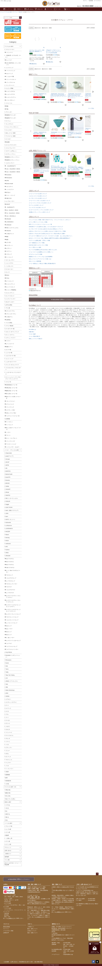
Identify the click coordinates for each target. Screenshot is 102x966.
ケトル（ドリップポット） (12, 127)
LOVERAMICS (9, 222)
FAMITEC (7, 495)
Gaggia (7, 504)
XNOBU (7, 696)
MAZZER (7, 531)
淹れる (7, 817)
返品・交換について (57, 884)
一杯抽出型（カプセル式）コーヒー (13, 56)
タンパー (7, 272)
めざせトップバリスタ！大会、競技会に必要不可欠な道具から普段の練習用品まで (49, 238)
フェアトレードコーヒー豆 (12, 416)
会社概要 (6, 961)
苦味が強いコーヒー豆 (11, 387)
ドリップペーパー (9, 85)
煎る (6, 820)
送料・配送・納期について (34, 884)
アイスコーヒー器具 (10, 136)
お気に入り (39, 9)
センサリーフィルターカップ (13, 640)
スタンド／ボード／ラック (12, 331)
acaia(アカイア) (9, 456)
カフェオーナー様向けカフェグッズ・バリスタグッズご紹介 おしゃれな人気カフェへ (50, 235)
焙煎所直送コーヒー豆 (11, 384)
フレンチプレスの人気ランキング (37, 207)
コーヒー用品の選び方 (34, 336)
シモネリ (7, 726)
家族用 (7, 835)
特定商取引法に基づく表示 (26, 961)
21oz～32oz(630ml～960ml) (13, 171)
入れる (7, 808)
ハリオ (7, 744)
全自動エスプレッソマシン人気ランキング (39, 212)
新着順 (50, 27)
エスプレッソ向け (10, 410)
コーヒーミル (8, 103)
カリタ (7, 711)
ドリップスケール (10, 82)
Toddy (6, 672)
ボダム (7, 753)
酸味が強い (8, 793)
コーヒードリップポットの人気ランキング (39, 200)
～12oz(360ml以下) (11, 166)
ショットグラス (9, 263)
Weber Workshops (10, 690)
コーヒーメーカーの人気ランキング (38, 193)
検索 (20, 17)
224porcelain (8, 453)
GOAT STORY (9, 507)
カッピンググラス (10, 94)
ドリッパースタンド (11, 79)
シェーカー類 (8, 352)
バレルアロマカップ (11, 578)
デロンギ (7, 738)
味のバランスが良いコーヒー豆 (13, 397)
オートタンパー (10, 281)
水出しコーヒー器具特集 (35, 261)
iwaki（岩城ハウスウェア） (12, 510)
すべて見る (91, 108)
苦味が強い (8, 790)
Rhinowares (9, 177)
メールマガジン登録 (8, 930)
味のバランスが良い (10, 799)
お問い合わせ (28, 9)
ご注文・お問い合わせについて (84, 884)
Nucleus (7, 549)
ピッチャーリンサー (10, 298)
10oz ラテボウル (10, 567)
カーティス (8, 708)
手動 (7, 109)
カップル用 (8, 829)
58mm (7, 275)
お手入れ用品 (8, 305)
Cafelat (7, 486)
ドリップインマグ (10, 441)
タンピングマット (10, 284)
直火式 (20, 12)
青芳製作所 (8, 780)
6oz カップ (8, 631)
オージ (7, 705)
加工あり (8, 192)
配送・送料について (32, 928)
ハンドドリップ (9, 67)
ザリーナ (7, 723)
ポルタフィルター (9, 302)
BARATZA (8, 471)
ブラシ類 (7, 308)
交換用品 (8, 319)
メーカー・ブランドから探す (12, 450)
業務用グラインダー (11, 115)
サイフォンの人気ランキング (36, 205)
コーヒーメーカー (9, 49)
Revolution (8, 174)
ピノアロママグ (10, 592)
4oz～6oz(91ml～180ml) (12, 210)
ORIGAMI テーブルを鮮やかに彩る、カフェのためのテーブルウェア (46, 226)
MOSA (7, 540)
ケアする (7, 805)
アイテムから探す (8, 12)
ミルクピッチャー (9, 163)
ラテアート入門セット (11, 151)
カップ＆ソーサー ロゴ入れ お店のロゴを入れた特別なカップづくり (46, 229)
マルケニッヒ (8, 759)
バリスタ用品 (8, 322)
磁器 (7, 239)
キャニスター (8, 130)
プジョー (7, 750)
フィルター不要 (10, 76)
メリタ (7, 765)
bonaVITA (7, 477)
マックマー (8, 762)
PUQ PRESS (8, 652)
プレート (8, 435)
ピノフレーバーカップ (11, 623)
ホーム (1, 12)
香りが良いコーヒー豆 (11, 393)
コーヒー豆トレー (10, 100)
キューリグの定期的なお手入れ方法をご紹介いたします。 (43, 249)
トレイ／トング (9, 358)
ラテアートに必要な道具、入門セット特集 (39, 240)
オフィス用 (8, 844)
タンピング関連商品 (11, 290)
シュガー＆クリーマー (11, 361)
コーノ (7, 717)
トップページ (7, 9)
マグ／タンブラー (9, 260)
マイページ (48, 9)
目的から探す (8, 802)
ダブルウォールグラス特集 (35, 254)
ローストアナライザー (11, 145)
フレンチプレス (9, 124)
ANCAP (8, 204)
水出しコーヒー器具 (10, 133)
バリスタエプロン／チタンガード (13, 368)
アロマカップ (9, 575)
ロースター (8, 139)
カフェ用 (7, 832)
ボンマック (8, 756)
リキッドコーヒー (10, 401)
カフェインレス (10, 404)
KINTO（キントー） (10, 519)
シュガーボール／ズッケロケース (13, 373)
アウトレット (8, 847)
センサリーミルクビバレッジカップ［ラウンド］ (13, 610)
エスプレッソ (9, 245)
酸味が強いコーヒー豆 (11, 390)
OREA (7, 552)
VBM (6, 687)
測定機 (7, 142)
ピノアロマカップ (10, 581)
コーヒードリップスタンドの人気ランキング (40, 203)
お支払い (6, 884)
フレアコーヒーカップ (11, 646)
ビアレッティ (8, 747)
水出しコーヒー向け (11, 413)
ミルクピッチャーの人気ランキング (38, 196)
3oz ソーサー (9, 628)
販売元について (56, 924)
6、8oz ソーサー (10, 637)
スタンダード (9, 186)
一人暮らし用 (8, 838)
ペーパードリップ (10, 70)
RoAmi (7, 663)
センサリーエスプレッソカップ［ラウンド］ (13, 601)
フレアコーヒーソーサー (12, 649)
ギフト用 (7, 841)
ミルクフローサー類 (10, 355)
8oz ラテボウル (10, 564)
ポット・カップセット (11, 438)
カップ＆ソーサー (9, 201)
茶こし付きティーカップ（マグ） (13, 428)
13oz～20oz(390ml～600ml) (13, 169)
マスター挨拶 (32, 334)
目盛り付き (9, 198)
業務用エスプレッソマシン (12, 157)
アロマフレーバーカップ (12, 617)
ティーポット (9, 421)
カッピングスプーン (11, 97)
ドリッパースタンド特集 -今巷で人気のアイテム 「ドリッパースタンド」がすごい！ (50, 219)
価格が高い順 (44, 27)
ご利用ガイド (18, 9)
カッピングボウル (10, 91)
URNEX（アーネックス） (11, 681)
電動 (7, 106)
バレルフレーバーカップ (12, 620)
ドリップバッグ (10, 407)
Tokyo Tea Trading (9, 675)
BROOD (7, 483)
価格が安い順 (37, 27)
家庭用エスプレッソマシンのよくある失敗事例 (40, 256)
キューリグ (9, 60)
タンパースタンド (10, 287)
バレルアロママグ (10, 589)
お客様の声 (6, 932)
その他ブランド (10, 233)
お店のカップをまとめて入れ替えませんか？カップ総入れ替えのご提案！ (47, 233)
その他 (7, 783)
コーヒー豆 (8, 381)
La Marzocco (8, 525)
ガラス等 (8, 242)
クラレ (7, 714)
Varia (6, 684)
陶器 (7, 236)
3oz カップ (8, 625)
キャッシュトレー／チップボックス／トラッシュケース (13, 377)
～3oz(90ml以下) (10, 207)
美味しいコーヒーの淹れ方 (35, 338)
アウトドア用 (8, 826)
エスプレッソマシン (10, 154)
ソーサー (8, 432)
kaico (6, 516)
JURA (6, 513)
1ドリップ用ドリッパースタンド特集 (38, 222)
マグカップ (9, 254)
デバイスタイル (9, 735)
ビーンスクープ (10, 343)
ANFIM (7, 465)
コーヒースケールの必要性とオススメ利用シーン (41, 252)
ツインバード (9, 52)
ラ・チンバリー (9, 768)
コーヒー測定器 (9, 325)
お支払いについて (31, 930)
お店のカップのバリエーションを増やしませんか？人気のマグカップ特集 (47, 231)
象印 (6, 777)
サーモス (7, 720)
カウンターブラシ (10, 311)
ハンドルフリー (10, 189)
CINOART (7, 489)
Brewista (7, 480)
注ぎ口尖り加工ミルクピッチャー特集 (38, 245)
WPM (7, 180)
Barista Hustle (9, 183)
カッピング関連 (9, 88)
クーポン (57, 9)
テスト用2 (7, 860)
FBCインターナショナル (12, 227)
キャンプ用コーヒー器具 (35, 247)
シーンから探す (8, 823)
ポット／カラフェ (9, 334)
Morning (7, 537)
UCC (6, 678)
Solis (6, 666)
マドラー (8, 340)
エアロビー (8, 699)
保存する (7, 814)
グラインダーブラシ (11, 314)
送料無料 (7, 856)
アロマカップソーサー (11, 584)
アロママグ (9, 586)
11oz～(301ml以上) (11, 216)
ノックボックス (9, 266)
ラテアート (9, 251)
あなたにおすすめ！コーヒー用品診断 (12, 863)
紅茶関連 (7, 418)
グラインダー (8, 112)
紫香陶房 (7, 774)
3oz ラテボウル (10, 558)
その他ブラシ (9, 316)
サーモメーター (9, 269)
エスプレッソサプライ (11, 702)
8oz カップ (8, 634)
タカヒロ (7, 729)
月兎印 (7, 771)
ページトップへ (97, 874)
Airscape (7, 459)
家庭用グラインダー (11, 118)
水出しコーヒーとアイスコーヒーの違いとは (40, 259)
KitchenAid (8, 522)
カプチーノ (9, 248)
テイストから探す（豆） (11, 786)
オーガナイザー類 (9, 328)
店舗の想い (31, 331)
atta (6, 468)
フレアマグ (9, 643)
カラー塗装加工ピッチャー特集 (36, 242)
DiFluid (7, 492)
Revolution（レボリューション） (12, 656)
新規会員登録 (6, 926)
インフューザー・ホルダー (12, 447)
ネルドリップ (9, 73)
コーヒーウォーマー (10, 148)
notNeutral (8, 224)
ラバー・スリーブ (10, 195)
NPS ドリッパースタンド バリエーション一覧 (40, 224)
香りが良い (8, 796)
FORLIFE (8, 230)
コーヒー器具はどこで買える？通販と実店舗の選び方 (42, 263)
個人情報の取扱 (39, 961)
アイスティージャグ (11, 444)
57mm (7, 278)
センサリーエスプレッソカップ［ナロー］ (13, 596)
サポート (30, 924)
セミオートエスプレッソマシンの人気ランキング (41, 209)
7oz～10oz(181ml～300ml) (12, 213)
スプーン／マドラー (10, 337)
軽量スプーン (9, 346)
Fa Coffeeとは (32, 329)
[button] (31, 92)
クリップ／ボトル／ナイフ (12, 364)
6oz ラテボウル (10, 561)
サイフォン (15, 12)
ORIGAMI (8, 219)
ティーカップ (9, 257)
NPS (6, 546)
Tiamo (6, 669)
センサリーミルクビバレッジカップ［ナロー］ (13, 605)
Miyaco (7, 534)
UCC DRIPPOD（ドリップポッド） (13, 63)
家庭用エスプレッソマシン (12, 160)
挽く (6, 811)
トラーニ (7, 741)
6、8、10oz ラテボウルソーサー (13, 571)
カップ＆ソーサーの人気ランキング (38, 198)
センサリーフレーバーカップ (13, 614)
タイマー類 (8, 349)
